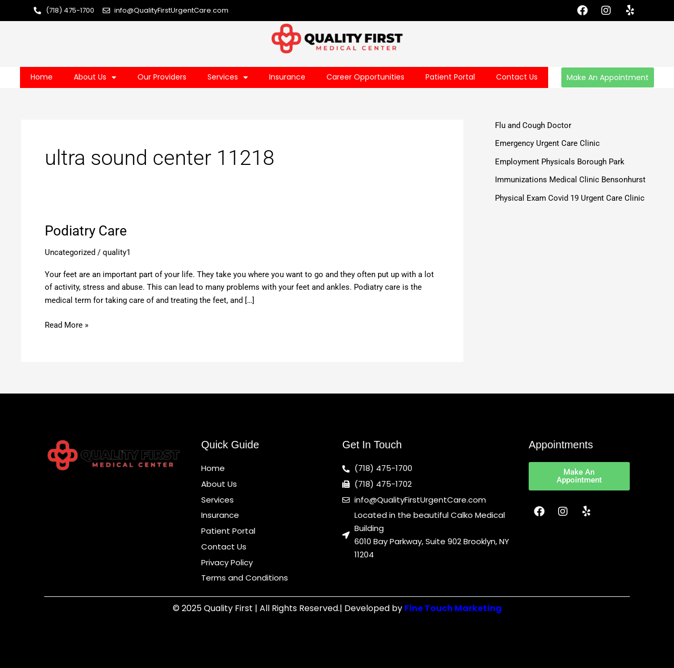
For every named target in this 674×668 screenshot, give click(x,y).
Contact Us (517, 77)
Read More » (66, 324)
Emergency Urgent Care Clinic (547, 143)
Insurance (287, 77)
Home (42, 77)
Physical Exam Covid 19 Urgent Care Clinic (570, 198)
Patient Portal (450, 77)
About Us (95, 77)
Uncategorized (70, 252)
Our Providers (161, 77)
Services (227, 77)
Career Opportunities (365, 77)
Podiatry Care (86, 231)
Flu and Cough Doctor (533, 125)
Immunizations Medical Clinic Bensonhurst (570, 179)
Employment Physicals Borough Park (560, 161)
